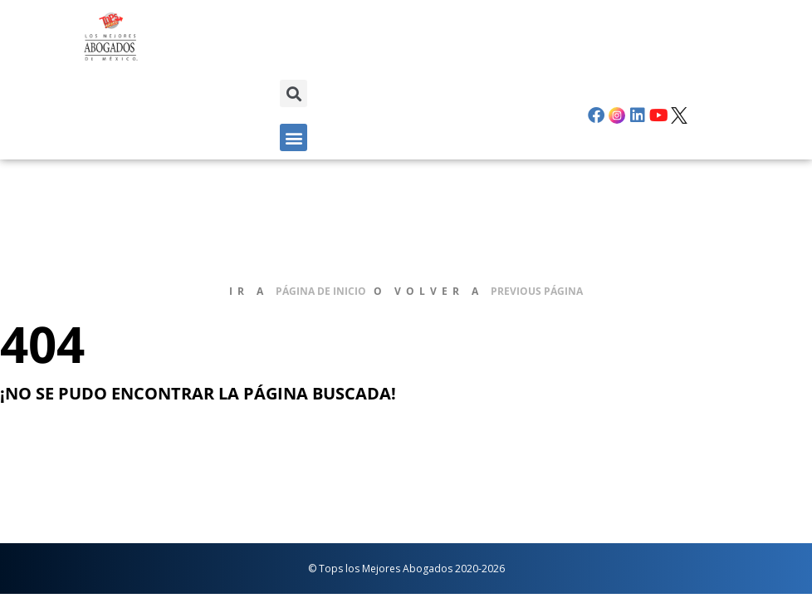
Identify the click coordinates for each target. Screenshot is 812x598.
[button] (293, 93)
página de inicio (321, 291)
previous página (537, 291)
